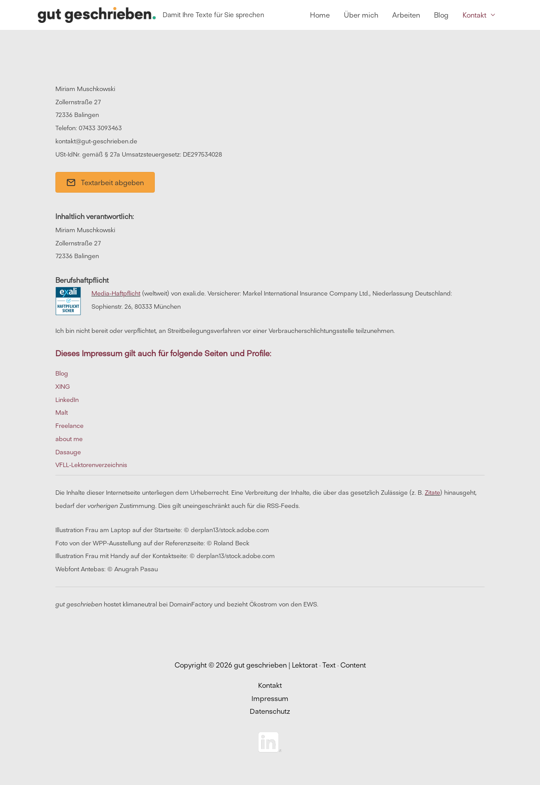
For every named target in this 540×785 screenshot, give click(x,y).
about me (69, 439)
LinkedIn (67, 400)
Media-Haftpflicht (115, 294)
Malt (61, 413)
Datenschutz (270, 711)
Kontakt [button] (474, 15)
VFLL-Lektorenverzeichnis (91, 465)
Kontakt (270, 685)
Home (320, 15)
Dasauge (68, 452)
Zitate (432, 493)
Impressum (270, 698)
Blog (441, 15)
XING (62, 387)
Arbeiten (406, 15)
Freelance (69, 426)
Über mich (361, 15)
